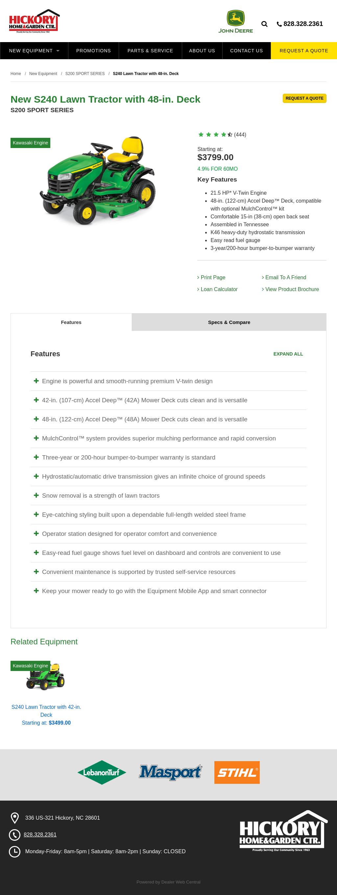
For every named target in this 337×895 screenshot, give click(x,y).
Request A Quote (304, 50)
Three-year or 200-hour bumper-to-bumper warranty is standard (124, 457)
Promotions (93, 50)
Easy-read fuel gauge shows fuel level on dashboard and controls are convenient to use (157, 552)
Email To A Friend (284, 277)
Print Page (211, 277)
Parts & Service (150, 50)
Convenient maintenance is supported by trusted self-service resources (134, 571)
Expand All (288, 354)
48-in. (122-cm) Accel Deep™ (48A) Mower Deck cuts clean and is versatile (141, 419)
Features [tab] (71, 322)
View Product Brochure (290, 289)
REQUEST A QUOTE (305, 98)
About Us (202, 50)
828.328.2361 (300, 24)
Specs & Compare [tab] (229, 322)
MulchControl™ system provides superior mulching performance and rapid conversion (155, 438)
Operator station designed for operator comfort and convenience (125, 533)
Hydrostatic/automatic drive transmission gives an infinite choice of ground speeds (149, 476)
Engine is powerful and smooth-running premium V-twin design (123, 381)
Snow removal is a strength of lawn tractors (97, 495)
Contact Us (246, 50)
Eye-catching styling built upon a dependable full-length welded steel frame (140, 514)
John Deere (235, 21)
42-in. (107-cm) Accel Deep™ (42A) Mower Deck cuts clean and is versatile (141, 400)
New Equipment (34, 50)
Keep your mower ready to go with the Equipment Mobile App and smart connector (150, 590)
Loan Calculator (217, 289)
